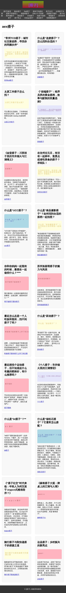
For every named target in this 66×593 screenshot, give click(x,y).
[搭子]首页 (7, 11)
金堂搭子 (7, 199)
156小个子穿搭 (37, 13)
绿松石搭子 (41, 472)
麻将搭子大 (41, 518)
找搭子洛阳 (41, 16)
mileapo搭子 (28, 18)
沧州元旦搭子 (42, 192)
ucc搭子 (7, 246)
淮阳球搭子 (25, 13)
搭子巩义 (17, 18)
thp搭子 (27, 11)
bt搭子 (6, 450)
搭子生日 (49, 11)
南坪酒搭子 (10, 16)
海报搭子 (51, 16)
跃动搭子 (40, 349)
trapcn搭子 (8, 531)
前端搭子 (40, 141)
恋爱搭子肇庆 (52, 13)
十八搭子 (40, 401)
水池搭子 (30, 16)
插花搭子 (40, 18)
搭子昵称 (7, 408)
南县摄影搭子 (42, 255)
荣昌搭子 (20, 16)
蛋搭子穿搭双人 (12, 13)
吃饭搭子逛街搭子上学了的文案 (16, 353)
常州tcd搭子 (8, 80)
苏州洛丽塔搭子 (43, 305)
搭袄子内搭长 (38, 11)
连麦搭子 (40, 77)
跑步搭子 (17, 11)
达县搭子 (40, 579)
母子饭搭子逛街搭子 (11, 301)
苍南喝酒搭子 (51, 18)
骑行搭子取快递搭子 (11, 574)
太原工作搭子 (9, 122)
